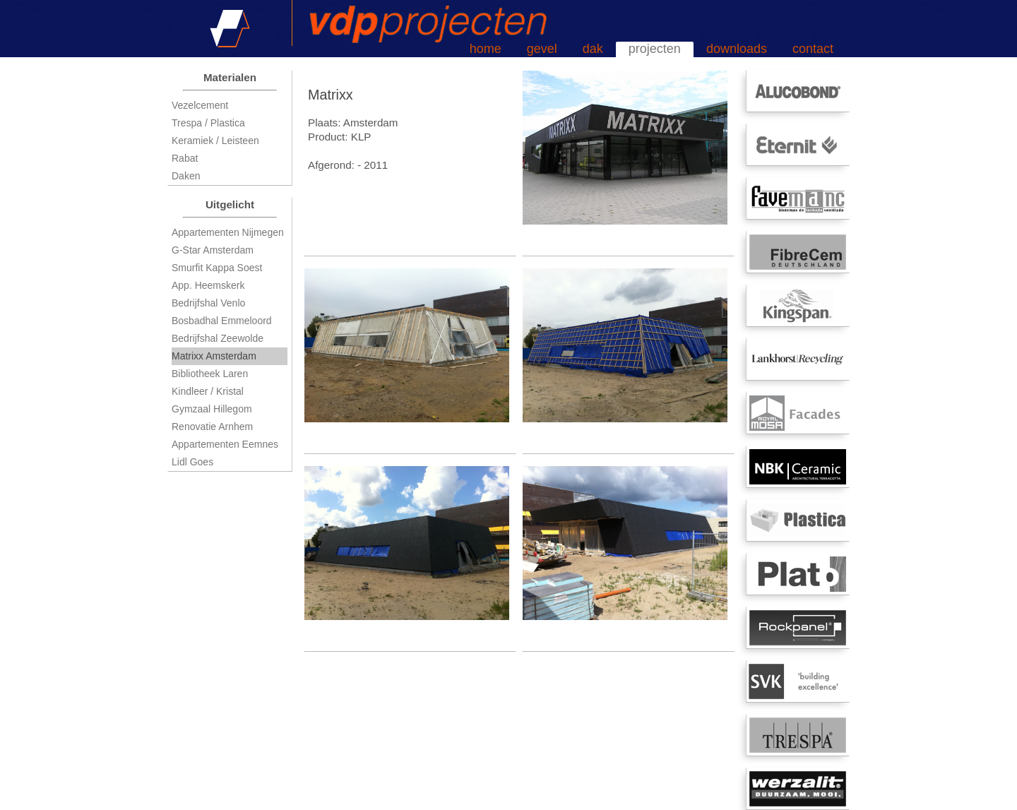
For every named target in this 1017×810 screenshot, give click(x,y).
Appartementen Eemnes (225, 444)
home (485, 49)
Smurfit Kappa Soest (217, 267)
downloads (736, 49)
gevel (542, 49)
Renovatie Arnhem (212, 426)
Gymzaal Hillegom (212, 409)
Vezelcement (200, 105)
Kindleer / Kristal (208, 391)
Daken (186, 175)
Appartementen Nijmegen (228, 232)
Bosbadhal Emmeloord (222, 320)
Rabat (185, 158)
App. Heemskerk (208, 285)
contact (812, 49)
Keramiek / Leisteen (215, 140)
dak (593, 49)
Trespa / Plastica (208, 123)
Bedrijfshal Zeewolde (217, 338)
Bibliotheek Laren (210, 373)
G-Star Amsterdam (213, 250)
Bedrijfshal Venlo (208, 303)
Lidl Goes (192, 461)
